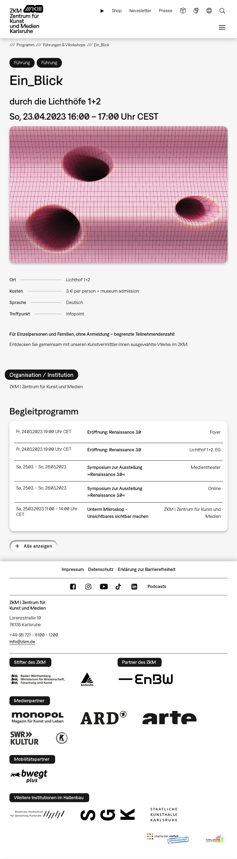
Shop (117, 10)
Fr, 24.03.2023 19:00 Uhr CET (43, 431)
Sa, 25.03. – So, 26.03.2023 (41, 466)
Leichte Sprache (183, 11)
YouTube (103, 586)
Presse (165, 10)
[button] (118, 194)
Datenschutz (101, 569)
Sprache (209, 11)
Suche (222, 11)
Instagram (88, 586)
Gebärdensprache (196, 11)
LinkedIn (134, 586)
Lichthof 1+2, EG (205, 449)
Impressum (73, 569)
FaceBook (73, 586)
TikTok (119, 586)
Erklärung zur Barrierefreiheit (146, 569)
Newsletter (140, 10)
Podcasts (157, 586)
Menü (222, 27)
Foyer (215, 432)
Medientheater (206, 467)
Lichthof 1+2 (78, 279)
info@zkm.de (22, 641)
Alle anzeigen (38, 546)
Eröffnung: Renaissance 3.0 (114, 432)
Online (214, 488)
